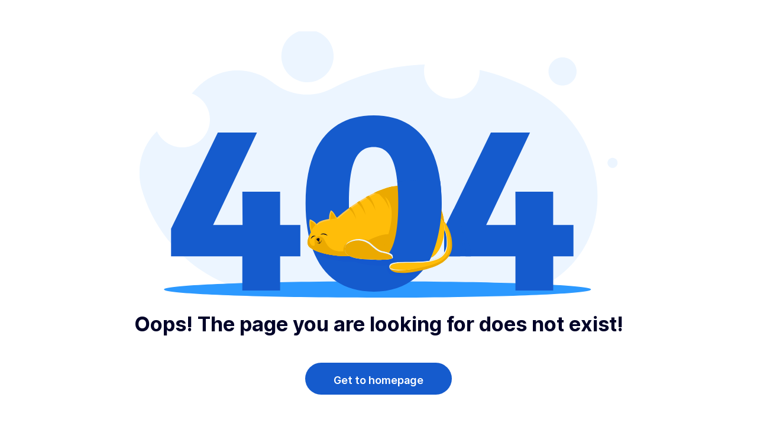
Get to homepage (378, 380)
